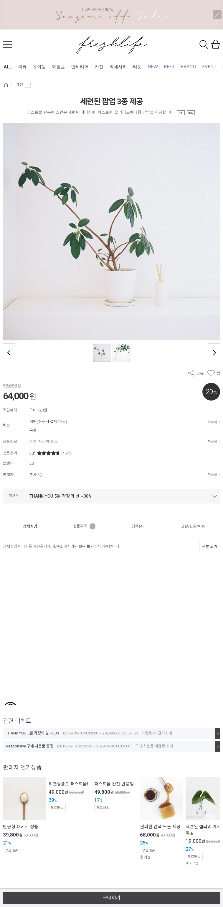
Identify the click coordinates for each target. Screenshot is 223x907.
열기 (111, 886)
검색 (203, 44)
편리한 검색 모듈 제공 (160, 826)
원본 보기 (86, 546)
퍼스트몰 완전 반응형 (114, 784)
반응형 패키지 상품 (20, 826)
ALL (8, 66)
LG (31, 463)
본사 (33, 475)
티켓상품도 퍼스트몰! (68, 784)
